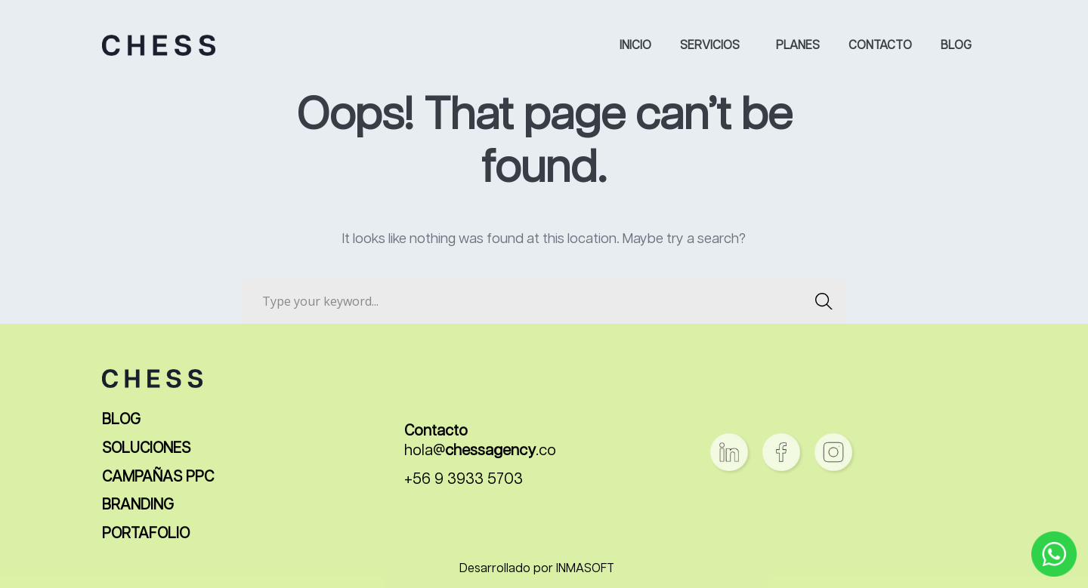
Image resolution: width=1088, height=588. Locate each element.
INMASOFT (585, 569)
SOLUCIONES (146, 449)
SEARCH (819, 301)
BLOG (121, 420)
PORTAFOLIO (146, 534)
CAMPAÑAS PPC (158, 477)
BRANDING (138, 505)
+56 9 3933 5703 (463, 479)
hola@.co (480, 451)
